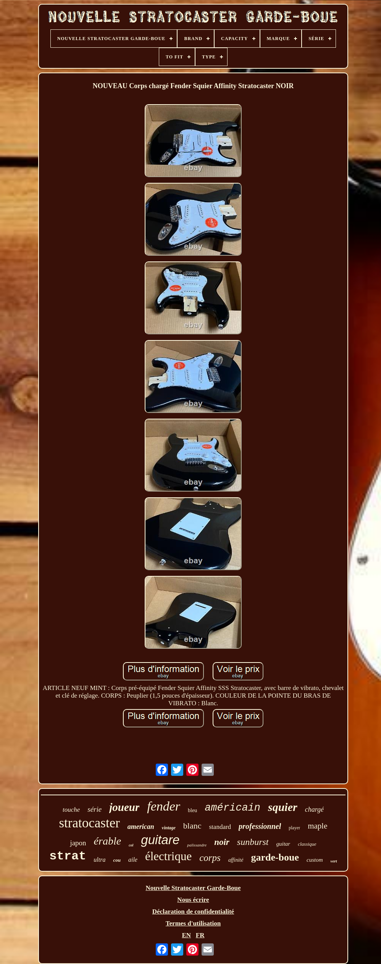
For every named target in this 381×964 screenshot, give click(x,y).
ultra (99, 859)
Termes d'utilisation (193, 923)
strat (67, 856)
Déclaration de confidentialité (193, 911)
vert (334, 861)
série (94, 809)
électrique (168, 856)
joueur (124, 807)
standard (220, 826)
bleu (192, 810)
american (141, 826)
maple (317, 825)
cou (117, 860)
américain (232, 808)
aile (132, 859)
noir (221, 842)
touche (71, 809)
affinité (236, 860)
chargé (314, 809)
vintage (169, 827)
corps (210, 858)
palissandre (197, 845)
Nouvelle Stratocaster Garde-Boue (193, 887)
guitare (160, 840)
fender (163, 806)
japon (78, 843)
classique (307, 844)
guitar (283, 844)
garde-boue (275, 857)
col (131, 845)
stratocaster (89, 823)
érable (107, 841)
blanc (192, 825)
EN (186, 935)
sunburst (253, 842)
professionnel (260, 826)
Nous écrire (193, 899)
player (294, 827)
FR (200, 935)
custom (315, 860)
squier (282, 807)
